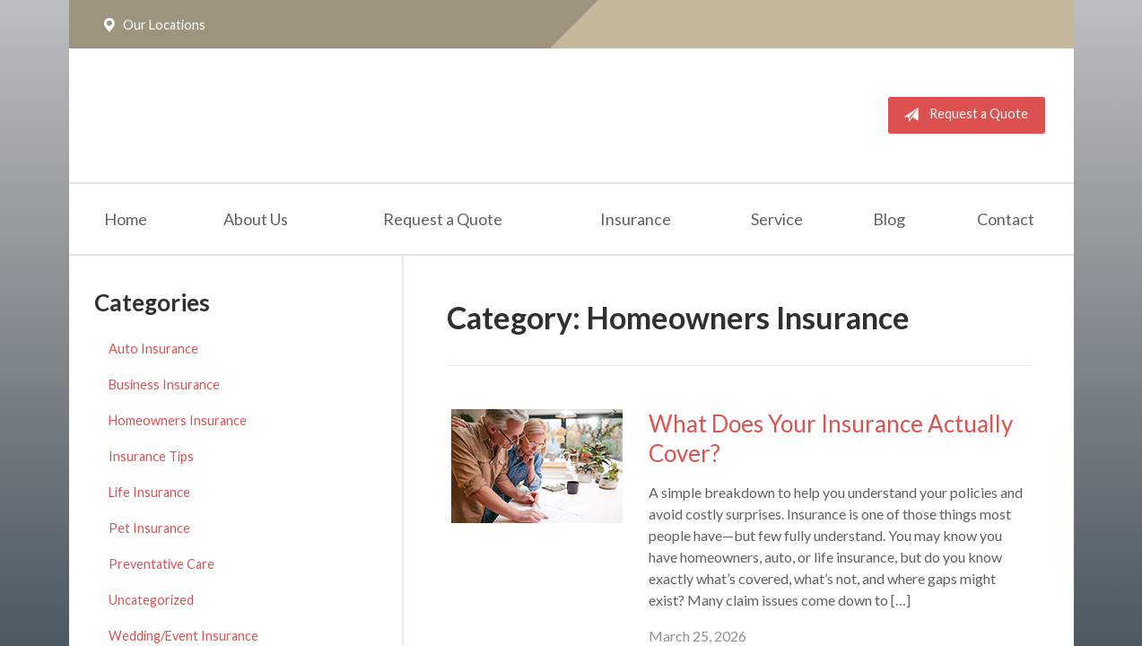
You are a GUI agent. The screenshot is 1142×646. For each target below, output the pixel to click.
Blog (889, 219)
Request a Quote (962, 115)
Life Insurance (149, 492)
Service (777, 219)
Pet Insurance (149, 528)
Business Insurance (164, 384)
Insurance (635, 219)
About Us (255, 219)
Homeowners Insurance (178, 420)
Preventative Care (161, 564)
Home (125, 219)
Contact (1005, 219)
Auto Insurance (153, 348)
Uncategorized (151, 599)
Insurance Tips (151, 456)
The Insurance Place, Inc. (322, 115)
